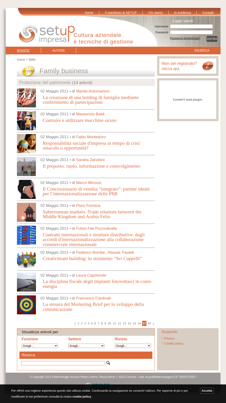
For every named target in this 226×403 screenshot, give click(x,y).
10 (109, 323)
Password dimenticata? (185, 38)
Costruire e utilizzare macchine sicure (79, 120)
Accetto (207, 390)
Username (161, 26)
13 (124, 323)
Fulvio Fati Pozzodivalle (96, 228)
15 (134, 323)
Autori (58, 50)
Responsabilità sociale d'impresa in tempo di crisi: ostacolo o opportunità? (92, 145)
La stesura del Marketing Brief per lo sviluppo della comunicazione (93, 307)
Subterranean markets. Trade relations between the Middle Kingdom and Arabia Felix (92, 214)
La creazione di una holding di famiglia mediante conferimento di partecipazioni (91, 100)
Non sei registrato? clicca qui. (179, 66)
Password (161, 32)
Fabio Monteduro (91, 137)
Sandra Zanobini (90, 159)
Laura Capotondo (91, 275)
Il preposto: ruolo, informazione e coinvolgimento (91, 166)
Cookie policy (173, 343)
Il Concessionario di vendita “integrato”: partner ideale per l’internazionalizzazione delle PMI (96, 191)
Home (89, 12)
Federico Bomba (90, 252)
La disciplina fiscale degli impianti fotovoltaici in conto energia (97, 284)
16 (139, 323)
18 (149, 323)
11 (114, 323)
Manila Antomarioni (92, 91)
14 (129, 323)
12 (119, 323)
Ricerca (202, 50)
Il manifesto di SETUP (121, 12)
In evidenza (182, 12)
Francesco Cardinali (93, 298)
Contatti (208, 12)
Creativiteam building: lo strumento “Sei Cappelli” (92, 258)
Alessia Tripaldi (121, 252)
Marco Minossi (88, 182)
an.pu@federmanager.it (159, 377)
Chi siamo (155, 12)
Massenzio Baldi (90, 114)
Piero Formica (88, 205)
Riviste (23, 50)
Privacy (169, 338)
